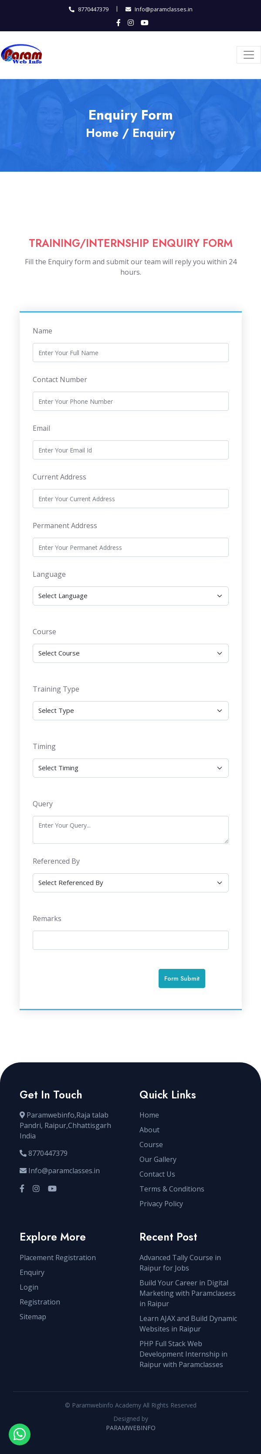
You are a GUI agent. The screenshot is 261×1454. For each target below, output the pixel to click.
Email (41, 428)
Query (43, 804)
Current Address (59, 477)
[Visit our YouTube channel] (52, 1188)
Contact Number (60, 379)
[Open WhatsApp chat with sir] (20, 1434)
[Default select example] (131, 596)
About (149, 1130)
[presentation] (92, 979)
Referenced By (56, 861)
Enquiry (32, 1272)
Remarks (47, 918)
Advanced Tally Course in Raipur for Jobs (180, 1263)
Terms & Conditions (171, 1189)
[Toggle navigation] (249, 54)
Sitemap (33, 1316)
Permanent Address (65, 525)
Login (29, 1287)
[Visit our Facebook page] (22, 1188)
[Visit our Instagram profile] (36, 1188)
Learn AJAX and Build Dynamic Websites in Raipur (188, 1324)
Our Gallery (157, 1159)
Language (49, 574)
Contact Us (157, 1174)
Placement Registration (58, 1257)
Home (102, 133)
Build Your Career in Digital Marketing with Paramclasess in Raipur (187, 1293)
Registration (40, 1302)
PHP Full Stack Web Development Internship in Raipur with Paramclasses (183, 1354)
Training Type (56, 689)
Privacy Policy (161, 1203)
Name (42, 331)
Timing (44, 746)
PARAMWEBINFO (131, 1428)
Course (44, 631)
